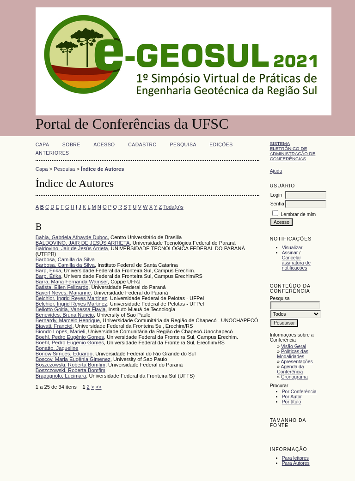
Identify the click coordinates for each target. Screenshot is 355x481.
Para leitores (295, 458)
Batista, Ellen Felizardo (62, 287)
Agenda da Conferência (290, 369)
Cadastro (142, 144)
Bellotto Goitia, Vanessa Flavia (71, 309)
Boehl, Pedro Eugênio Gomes (70, 337)
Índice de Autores (102, 169)
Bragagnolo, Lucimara (61, 376)
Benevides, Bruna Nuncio (65, 315)
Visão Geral (293, 346)
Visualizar (292, 247)
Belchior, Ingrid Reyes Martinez (71, 298)
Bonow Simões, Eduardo (64, 353)
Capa (42, 144)
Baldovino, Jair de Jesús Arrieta (72, 248)
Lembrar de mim (298, 214)
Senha (277, 203)
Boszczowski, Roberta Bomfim (70, 364)
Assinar (290, 252)
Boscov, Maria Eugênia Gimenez (73, 359)
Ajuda (276, 171)
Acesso (104, 144)
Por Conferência (299, 391)
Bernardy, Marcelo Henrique (68, 320)
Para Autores (296, 463)
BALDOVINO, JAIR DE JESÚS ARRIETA (83, 243)
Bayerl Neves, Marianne (63, 292)
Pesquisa (183, 144)
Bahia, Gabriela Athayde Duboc (72, 237)
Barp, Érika (48, 270)
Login (276, 195)
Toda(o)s (173, 207)
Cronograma (294, 376)
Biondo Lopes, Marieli (61, 331)
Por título (291, 401)
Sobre (71, 144)
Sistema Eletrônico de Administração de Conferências (293, 151)
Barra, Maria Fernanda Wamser (72, 281)
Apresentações (296, 361)
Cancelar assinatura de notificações (296, 263)
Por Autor (292, 396)
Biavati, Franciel (54, 326)
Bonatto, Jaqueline (57, 348)
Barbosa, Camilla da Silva (65, 259)
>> (99, 387)
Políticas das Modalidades (292, 354)
